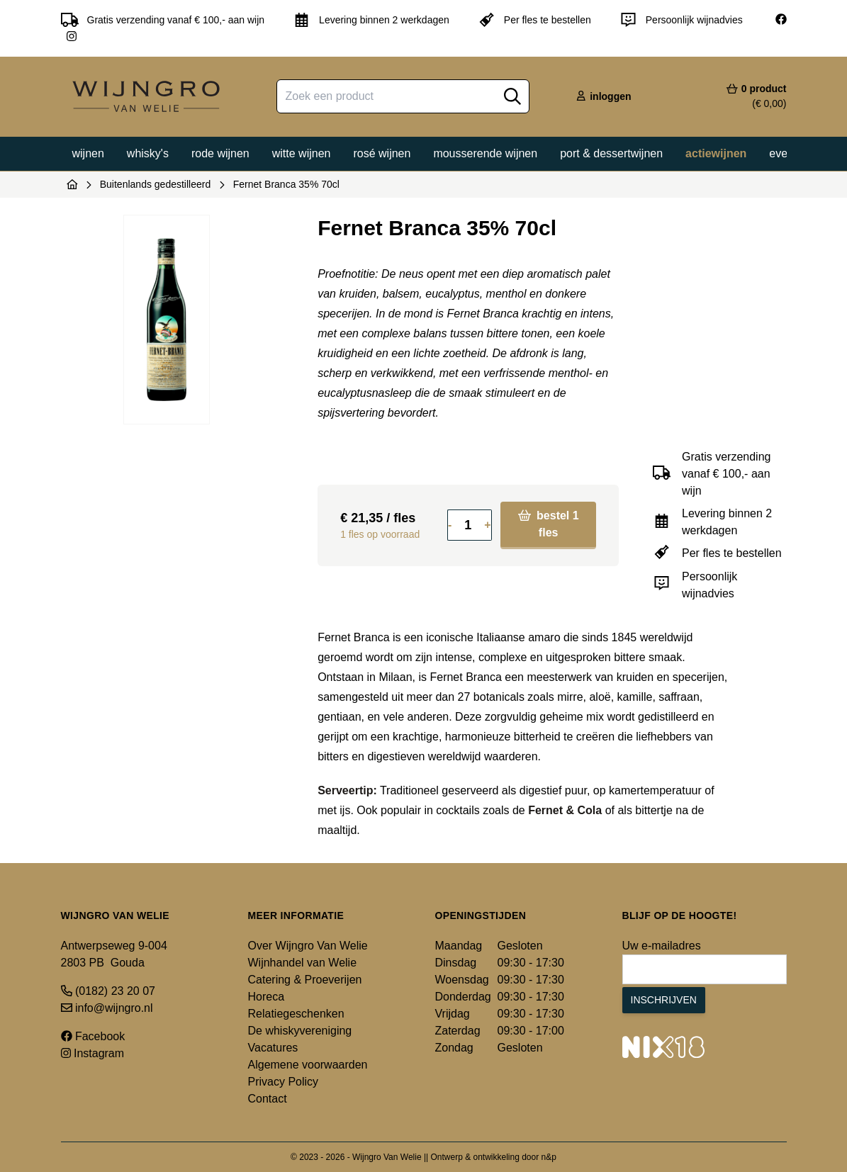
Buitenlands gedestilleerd (155, 184)
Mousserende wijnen (485, 153)
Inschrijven (664, 999)
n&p (549, 1157)
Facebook (93, 1036)
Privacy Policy (283, 1082)
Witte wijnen (301, 153)
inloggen (603, 96)
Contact (267, 1099)
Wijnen (88, 153)
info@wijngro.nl (107, 1008)
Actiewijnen (715, 153)
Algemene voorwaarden (308, 1065)
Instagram (93, 1053)
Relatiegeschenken (296, 1014)
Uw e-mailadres (661, 946)
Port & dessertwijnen (611, 153)
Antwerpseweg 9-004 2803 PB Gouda (114, 954)
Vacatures (273, 1048)
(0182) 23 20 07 (108, 991)
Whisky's (148, 153)
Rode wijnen (220, 153)
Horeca (266, 997)
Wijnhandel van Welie (302, 963)
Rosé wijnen (381, 153)
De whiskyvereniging (300, 1031)
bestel (548, 524)
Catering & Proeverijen (305, 980)
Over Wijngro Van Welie (308, 946)
